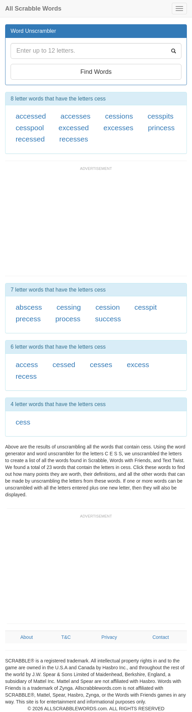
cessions (119, 116)
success (108, 319)
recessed (30, 139)
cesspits (161, 116)
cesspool (30, 128)
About (26, 637)
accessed (31, 116)
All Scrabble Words (33, 8)
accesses (75, 116)
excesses (119, 128)
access (27, 364)
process (68, 319)
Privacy (109, 637)
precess (28, 319)
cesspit (145, 307)
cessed (64, 364)
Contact (160, 637)
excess (138, 364)
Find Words (96, 71)
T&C (66, 637)
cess (23, 422)
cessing (68, 307)
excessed (73, 128)
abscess (29, 307)
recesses (73, 139)
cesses (101, 364)
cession (107, 307)
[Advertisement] (85, 224)
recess (26, 376)
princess (161, 128)
